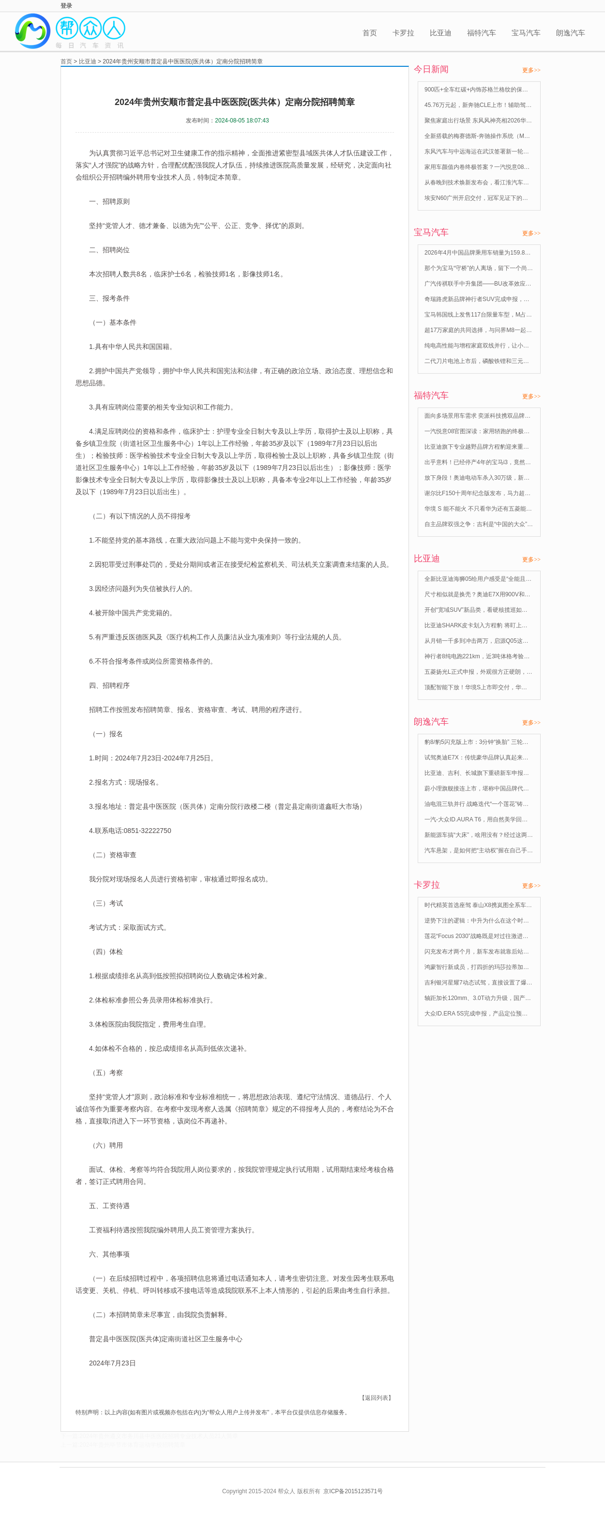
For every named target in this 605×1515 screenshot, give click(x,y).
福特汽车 (481, 33)
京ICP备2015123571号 (353, 1491)
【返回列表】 (376, 1397)
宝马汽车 (526, 33)
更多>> (531, 70)
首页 (370, 33)
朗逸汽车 (570, 33)
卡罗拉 (403, 33)
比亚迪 (441, 33)
